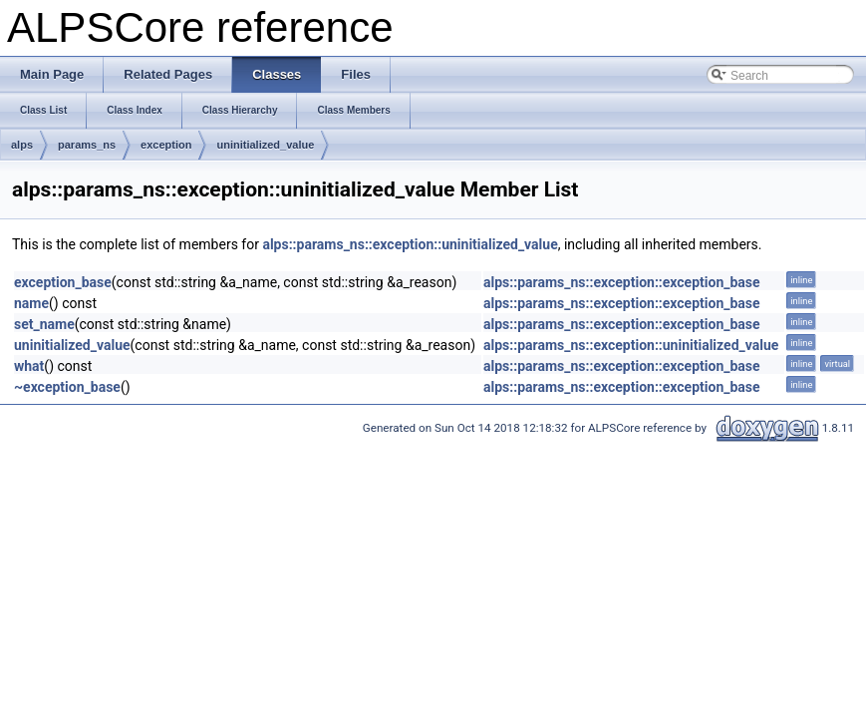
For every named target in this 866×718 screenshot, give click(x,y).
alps (22, 145)
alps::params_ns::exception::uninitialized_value (409, 244)
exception (166, 145)
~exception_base (67, 387)
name (31, 303)
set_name (44, 324)
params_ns (87, 145)
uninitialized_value (265, 145)
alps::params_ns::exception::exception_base (621, 282)
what (29, 366)
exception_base (63, 282)
